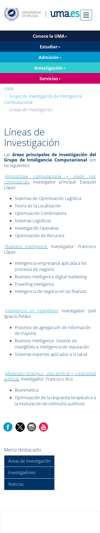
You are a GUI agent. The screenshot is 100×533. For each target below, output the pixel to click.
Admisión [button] (50, 57)
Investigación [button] (50, 68)
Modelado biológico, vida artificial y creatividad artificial (50, 376)
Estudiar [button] (50, 47)
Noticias (15, 484)
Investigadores (21, 472)
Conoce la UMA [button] (50, 36)
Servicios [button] (50, 79)
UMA (9, 89)
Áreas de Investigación (29, 461)
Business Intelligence (26, 246)
